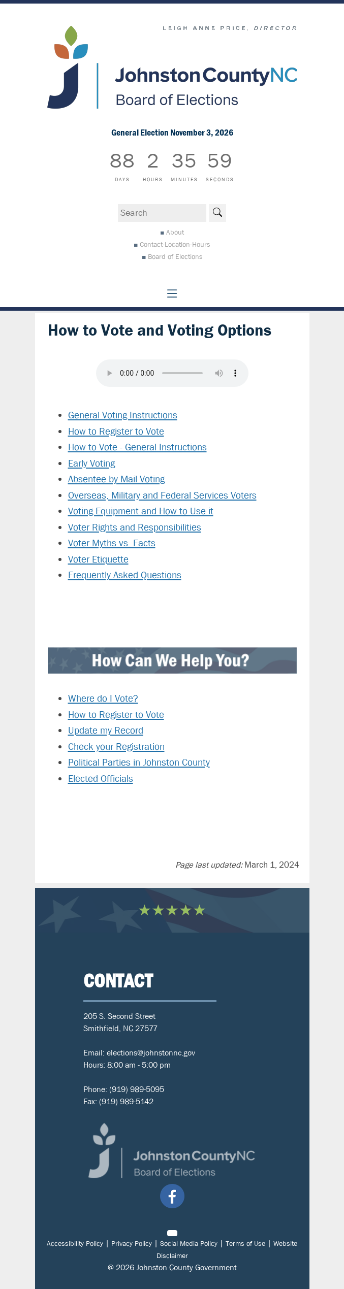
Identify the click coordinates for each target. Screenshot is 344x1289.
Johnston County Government (186, 1267)
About (175, 232)
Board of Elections (175, 256)
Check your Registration (116, 747)
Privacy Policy (131, 1243)
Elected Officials (100, 779)
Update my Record (105, 730)
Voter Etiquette (98, 559)
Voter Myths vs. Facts (111, 543)
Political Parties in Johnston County (139, 762)
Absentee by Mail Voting (116, 479)
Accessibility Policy (75, 1243)
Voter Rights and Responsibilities (134, 527)
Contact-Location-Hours (175, 244)
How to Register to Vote (116, 431)
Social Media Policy (188, 1243)
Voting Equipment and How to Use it (140, 511)
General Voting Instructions (122, 415)
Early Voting (91, 463)
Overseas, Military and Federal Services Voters (162, 495)
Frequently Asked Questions (124, 575)
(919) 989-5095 (136, 1089)
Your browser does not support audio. (172, 373)
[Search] (217, 213)
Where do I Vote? (103, 698)
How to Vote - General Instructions (137, 447)
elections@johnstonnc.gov (151, 1052)
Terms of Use (245, 1243)
